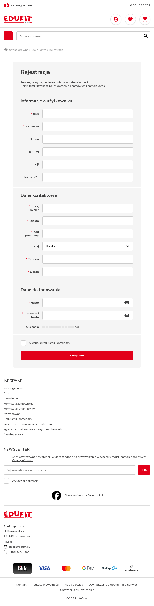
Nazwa (34, 139)
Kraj (36, 246)
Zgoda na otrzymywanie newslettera (28, 424)
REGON (34, 152)
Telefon (33, 259)
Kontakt (21, 584)
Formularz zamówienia (18, 404)
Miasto (34, 221)
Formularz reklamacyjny (19, 409)
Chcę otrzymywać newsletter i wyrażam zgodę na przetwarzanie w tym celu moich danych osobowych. (79, 458)
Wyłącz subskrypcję (25, 481)
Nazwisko (32, 126)
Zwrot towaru (12, 414)
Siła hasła (32, 327)
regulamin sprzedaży (56, 343)
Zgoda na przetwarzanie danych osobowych (33, 429)
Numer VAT (31, 177)
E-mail (34, 272)
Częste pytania (13, 434)
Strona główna (18, 50)
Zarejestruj (77, 355)
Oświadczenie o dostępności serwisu (113, 584)
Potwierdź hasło (32, 315)
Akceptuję (49, 343)
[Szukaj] (145, 35)
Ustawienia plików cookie (77, 590)
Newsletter (11, 398)
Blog (7, 393)
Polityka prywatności (45, 584)
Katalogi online (18, 5)
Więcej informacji (23, 460)
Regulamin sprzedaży (18, 419)
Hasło (35, 302)
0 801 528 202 (140, 5)
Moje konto (39, 50)
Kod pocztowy (32, 233)
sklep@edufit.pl (19, 547)
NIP (37, 164)
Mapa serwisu (74, 584)
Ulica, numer (34, 208)
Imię (36, 114)
